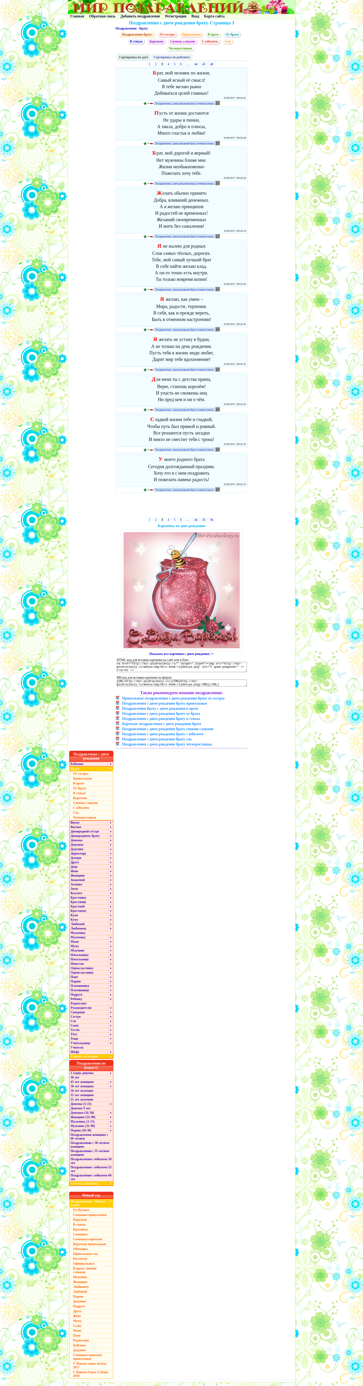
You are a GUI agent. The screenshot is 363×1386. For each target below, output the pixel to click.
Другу (75, 866)
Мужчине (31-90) (83, 1129)
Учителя (77, 1051)
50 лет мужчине (82, 1094)
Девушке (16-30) (82, 1116)
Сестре (76, 1020)
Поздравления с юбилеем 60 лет (91, 1180)
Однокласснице (82, 976)
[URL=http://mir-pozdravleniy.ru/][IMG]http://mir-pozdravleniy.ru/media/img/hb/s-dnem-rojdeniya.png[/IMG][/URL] (182, 686)
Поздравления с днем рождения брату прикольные (164, 707)
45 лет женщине (82, 1085)
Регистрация (175, 16)
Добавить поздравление (140, 16)
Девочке (77, 843)
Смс (74, 1024)
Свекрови (78, 1015)
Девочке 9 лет (81, 1112)
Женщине (78, 879)
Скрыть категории (92, 1060)
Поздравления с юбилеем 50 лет (91, 1164)
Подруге (77, 998)
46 (211, 64)
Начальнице (80, 963)
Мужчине (78, 954)
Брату (143, 28)
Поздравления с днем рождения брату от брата (161, 717)
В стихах (136, 41)
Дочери (76, 861)
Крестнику (78, 901)
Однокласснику (82, 971)
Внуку (75, 826)
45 (204, 64)
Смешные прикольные (90, 1218)
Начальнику (80, 958)
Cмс (228, 41)
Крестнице (78, 905)
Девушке (77, 848)
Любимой (78, 927)
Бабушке (77, 767)
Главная (77, 16)
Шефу (75, 1055)
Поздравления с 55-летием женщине (90, 1156)
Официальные (84, 1267)
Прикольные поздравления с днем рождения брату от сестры (173, 702)
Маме (75, 945)
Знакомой (78, 883)
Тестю (75, 1033)
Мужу (75, 949)
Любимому (79, 932)
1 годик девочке (82, 1076)
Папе (74, 980)
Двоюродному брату (85, 839)
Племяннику (80, 989)
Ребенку (76, 1002)
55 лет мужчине (82, 1103)
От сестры (167, 34)
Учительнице (80, 1046)
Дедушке (77, 852)
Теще (74, 1042)
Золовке (76, 888)
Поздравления (126, 28)
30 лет (75, 1081)
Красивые (80, 1233)
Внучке (76, 830)
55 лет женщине (82, 1098)
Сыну (75, 1029)
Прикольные (191, 34)
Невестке (77, 967)
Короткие (156, 41)
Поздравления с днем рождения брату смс (157, 743)
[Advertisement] (181, 506)
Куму (74, 923)
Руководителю (81, 1011)
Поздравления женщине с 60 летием (89, 1140)
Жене (74, 874)
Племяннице (80, 993)
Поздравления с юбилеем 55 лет (91, 1172)
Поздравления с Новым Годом (88, 1206)
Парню (76, 985)
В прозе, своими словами (85, 1273)
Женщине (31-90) (83, 1120)
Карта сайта (214, 16)
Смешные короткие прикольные (87, 1360)
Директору (78, 857)
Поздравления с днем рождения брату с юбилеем (163, 737)
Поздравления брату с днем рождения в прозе (160, 712)
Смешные (80, 1238)
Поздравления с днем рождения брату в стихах (161, 722)
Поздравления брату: (137, 34)
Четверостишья (180, 48)
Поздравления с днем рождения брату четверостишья (184, 103)
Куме (74, 918)
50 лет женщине (82, 1089)
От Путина (81, 1213)
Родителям (78, 1007)
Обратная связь (102, 16)
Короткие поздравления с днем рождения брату (162, 727)
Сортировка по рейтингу (172, 57)
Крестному (79, 914)
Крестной (78, 910)
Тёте (74, 1038)
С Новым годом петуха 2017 (90, 1369)
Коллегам (80, 1262)
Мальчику (78, 936)
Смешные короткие (87, 1242)
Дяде (74, 870)
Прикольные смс (85, 1257)
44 (196, 64)
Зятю (74, 892)
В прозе (213, 34)
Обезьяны (80, 1252)
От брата (232, 34)
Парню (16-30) (81, 1134)
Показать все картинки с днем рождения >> (181, 654)
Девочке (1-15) (81, 1107)
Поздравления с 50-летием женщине (90, 1148)
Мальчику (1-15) (83, 1125)
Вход (195, 16)
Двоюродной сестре (85, 835)
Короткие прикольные (89, 1247)
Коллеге (76, 896)
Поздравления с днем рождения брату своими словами (168, 732)
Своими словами (182, 41)
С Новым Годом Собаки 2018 (90, 1377)
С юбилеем (210, 41)
